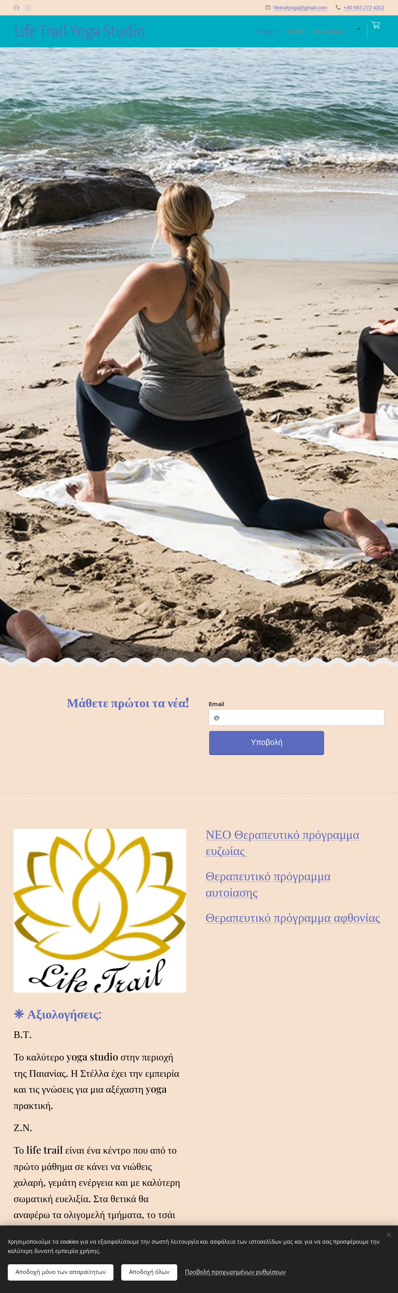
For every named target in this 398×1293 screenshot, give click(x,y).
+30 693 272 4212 (364, 7)
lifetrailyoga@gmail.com (300, 7)
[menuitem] (194, 31)
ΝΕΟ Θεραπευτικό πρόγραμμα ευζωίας (282, 841)
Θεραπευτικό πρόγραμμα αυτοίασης (268, 883)
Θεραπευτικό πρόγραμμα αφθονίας (293, 916)
